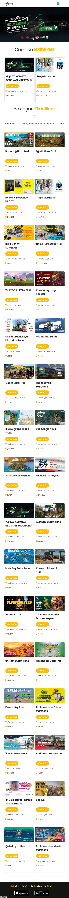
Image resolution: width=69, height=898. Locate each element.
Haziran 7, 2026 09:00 (16, 490)
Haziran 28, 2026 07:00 (48, 583)
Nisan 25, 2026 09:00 (16, 212)
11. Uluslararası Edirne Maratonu (48, 709)
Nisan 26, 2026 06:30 (47, 91)
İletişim (30, 886)
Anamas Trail (13, 614)
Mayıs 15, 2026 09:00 (16, 398)
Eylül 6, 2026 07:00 (46, 722)
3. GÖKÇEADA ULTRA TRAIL (17, 431)
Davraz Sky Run (14, 707)
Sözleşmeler (41, 886)
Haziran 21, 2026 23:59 (17, 91)
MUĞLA (9, 170)
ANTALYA (10, 587)
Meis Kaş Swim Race (17, 568)
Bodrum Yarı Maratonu (49, 753)
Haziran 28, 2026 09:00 (48, 629)
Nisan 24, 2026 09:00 (16, 166)
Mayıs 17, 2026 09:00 (46, 398)
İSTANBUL (11, 96)
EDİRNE (40, 726)
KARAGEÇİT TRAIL (46, 429)
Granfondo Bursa (46, 336)
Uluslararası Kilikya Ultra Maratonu (16, 338)
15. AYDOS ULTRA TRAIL (18, 290)
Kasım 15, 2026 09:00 (46, 815)
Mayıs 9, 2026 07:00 (15, 351)
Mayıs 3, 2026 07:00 (46, 259)
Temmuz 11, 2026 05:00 (47, 676)
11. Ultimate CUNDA (16, 753)
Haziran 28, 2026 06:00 (17, 583)
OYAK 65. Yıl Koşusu (47, 475)
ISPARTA (40, 170)
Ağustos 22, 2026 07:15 (16, 722)
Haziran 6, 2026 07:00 (16, 444)
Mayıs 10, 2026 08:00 (46, 351)
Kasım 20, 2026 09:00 (16, 861)
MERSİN (10, 356)
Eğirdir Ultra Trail (46, 151)
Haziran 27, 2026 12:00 (47, 537)
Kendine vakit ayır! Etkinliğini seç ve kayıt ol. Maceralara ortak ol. (34, 123)
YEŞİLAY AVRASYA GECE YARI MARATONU (19, 78)
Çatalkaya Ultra (15, 846)
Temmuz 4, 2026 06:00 (16, 676)
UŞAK (39, 587)
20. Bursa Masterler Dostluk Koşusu (47, 616)
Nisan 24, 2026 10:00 (46, 166)
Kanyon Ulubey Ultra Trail (48, 570)
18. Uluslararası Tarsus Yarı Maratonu (18, 801)
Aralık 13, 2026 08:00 (46, 861)
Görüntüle (12, 86)
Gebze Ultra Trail (15, 383)
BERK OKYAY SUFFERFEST (12, 245)
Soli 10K (40, 800)
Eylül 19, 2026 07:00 (15, 768)
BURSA (40, 309)
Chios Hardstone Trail (49, 244)
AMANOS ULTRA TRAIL (48, 522)
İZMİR (39, 402)
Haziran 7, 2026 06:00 (47, 444)
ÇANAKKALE (42, 96)
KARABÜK (10, 680)
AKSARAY (41, 680)
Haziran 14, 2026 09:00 (47, 490)
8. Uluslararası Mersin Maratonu (48, 848)
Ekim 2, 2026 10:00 (45, 768)
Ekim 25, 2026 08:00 (15, 815)
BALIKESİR (10, 217)
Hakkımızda (19, 886)
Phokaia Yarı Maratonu (43, 384)
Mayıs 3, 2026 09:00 (46, 305)
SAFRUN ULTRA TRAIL (17, 661)
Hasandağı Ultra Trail (48, 661)
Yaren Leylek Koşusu (17, 475)
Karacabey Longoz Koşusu (47, 292)
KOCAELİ (10, 402)
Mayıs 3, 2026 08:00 (15, 305)
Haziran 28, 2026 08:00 (17, 629)
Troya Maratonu (46, 76)
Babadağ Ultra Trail (17, 151)
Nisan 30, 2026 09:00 (16, 259)
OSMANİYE (41, 541)
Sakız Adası (42, 263)
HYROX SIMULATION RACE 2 (16, 199)
